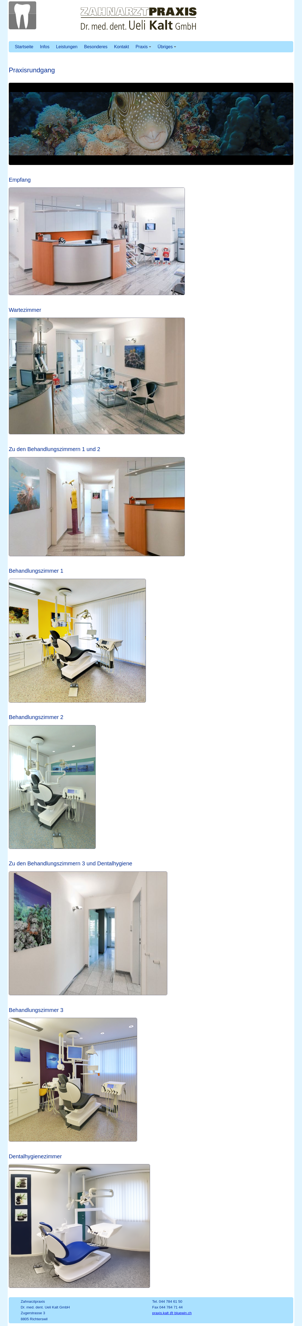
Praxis (143, 46)
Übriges (167, 46)
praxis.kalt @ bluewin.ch (172, 1313)
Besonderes (95, 46)
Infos (44, 46)
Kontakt (121, 46)
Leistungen (66, 46)
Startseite (24, 46)
